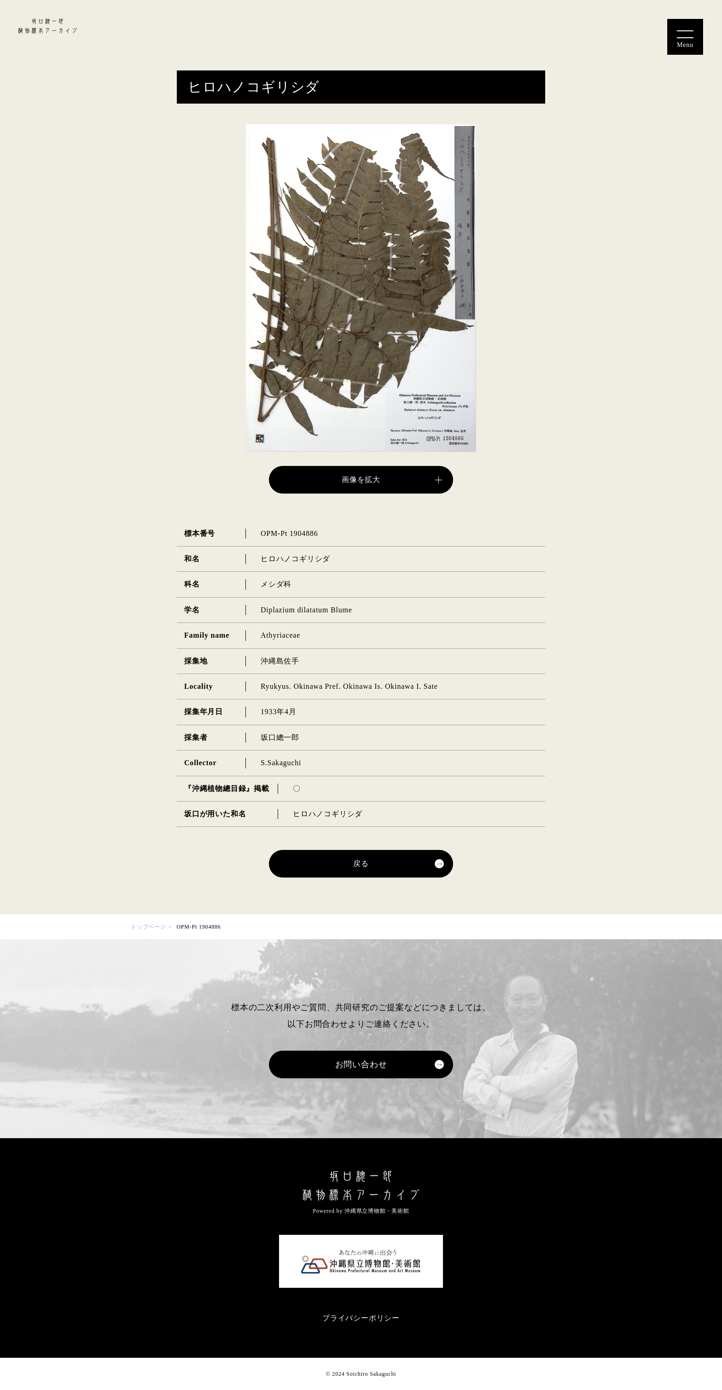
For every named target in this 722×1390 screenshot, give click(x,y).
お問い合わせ (361, 1064)
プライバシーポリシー (361, 1318)
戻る (361, 863)
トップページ (148, 927)
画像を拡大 (361, 479)
